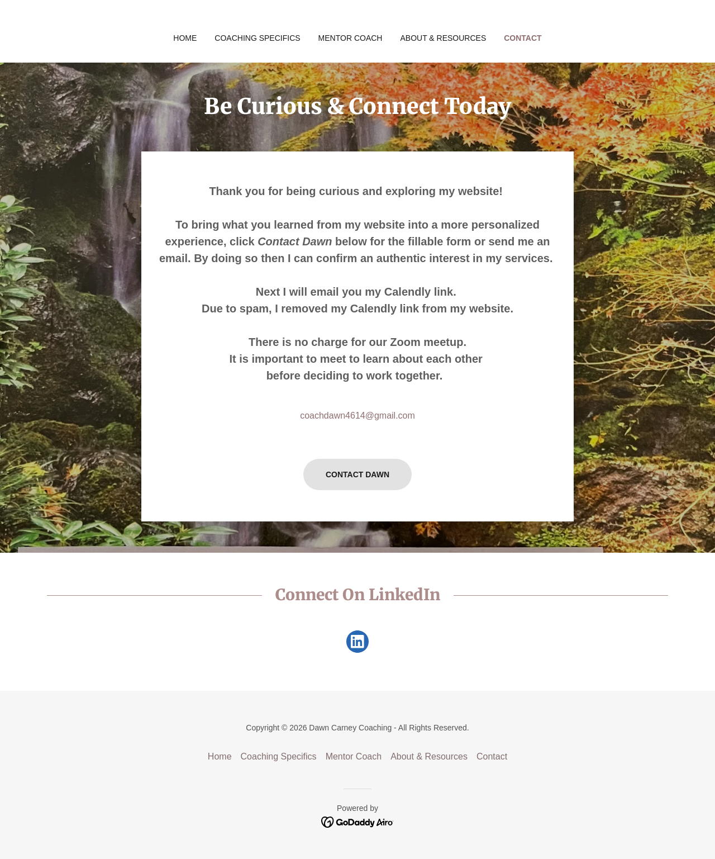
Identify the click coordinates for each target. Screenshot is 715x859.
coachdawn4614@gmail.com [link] (357, 415)
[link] (357, 643)
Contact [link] (522, 38)
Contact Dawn (357, 474)
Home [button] (220, 756)
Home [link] (185, 38)
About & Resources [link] (443, 38)
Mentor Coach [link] (350, 38)
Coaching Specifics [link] (257, 38)
